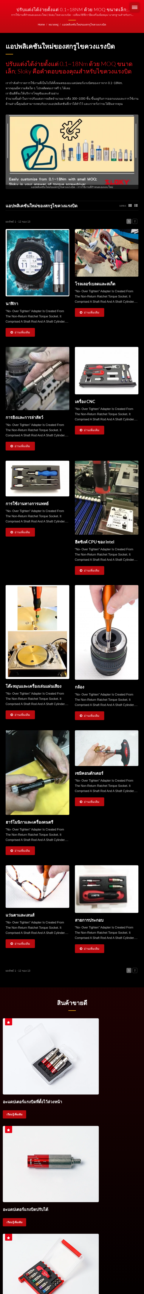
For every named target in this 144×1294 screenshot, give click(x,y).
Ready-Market (41, 1277)
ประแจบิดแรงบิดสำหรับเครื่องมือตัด (109, 1174)
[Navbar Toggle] (134, 7)
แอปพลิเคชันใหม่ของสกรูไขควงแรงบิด (84, 24)
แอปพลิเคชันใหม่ (72, 1257)
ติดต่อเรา (111, 1178)
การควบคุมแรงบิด (15, 1178)
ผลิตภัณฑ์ (46, 1257)
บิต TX (62, 1178)
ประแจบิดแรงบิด (37, 1174)
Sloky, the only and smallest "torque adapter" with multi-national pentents (68, 1272)
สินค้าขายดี (72, 1004)
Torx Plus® (73, 1178)
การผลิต (95, 1257)
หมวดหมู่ (53, 24)
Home (41, 24)
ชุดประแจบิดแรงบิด (57, 1174)
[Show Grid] (130, 205)
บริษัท (29, 1257)
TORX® (53, 1178)
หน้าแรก (12, 1257)
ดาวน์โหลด (115, 1257)
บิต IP (83, 1178)
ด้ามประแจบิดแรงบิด (79, 1174)
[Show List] (136, 205)
